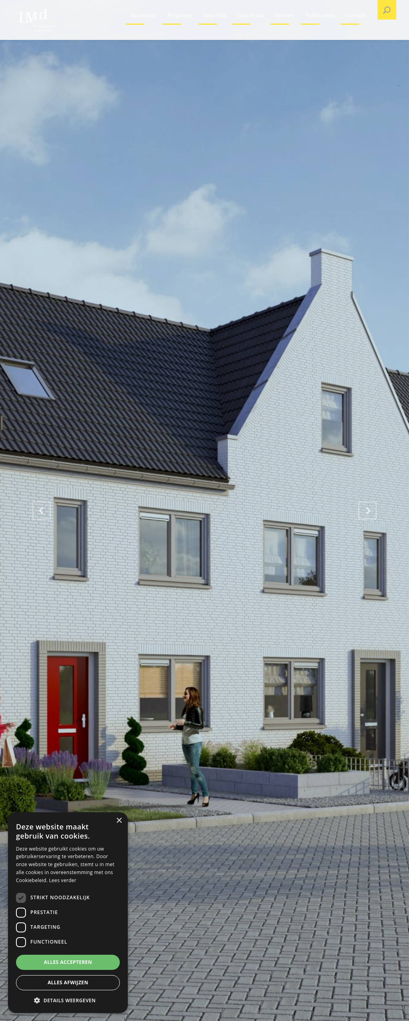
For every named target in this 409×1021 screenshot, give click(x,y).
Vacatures (143, 33)
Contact (355, 33)
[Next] (367, 510)
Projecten (179, 33)
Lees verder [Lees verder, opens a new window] (63, 880)
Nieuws (284, 33)
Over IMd (214, 33)
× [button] (119, 821)
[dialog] (68, 912)
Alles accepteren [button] (68, 962)
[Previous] (41, 510)
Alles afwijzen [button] (68, 982)
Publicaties (320, 33)
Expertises (250, 33)
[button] (68, 1000)
